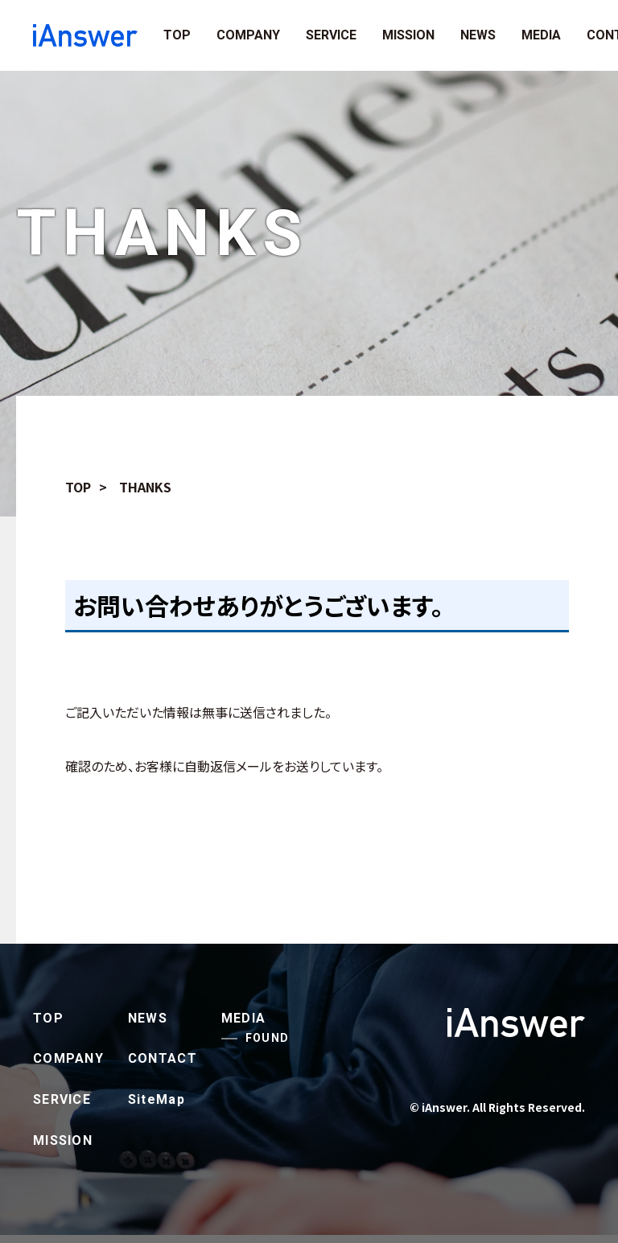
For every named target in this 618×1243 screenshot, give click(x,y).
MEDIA (541, 35)
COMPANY (248, 35)
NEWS (478, 35)
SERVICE (331, 35)
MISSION (408, 35)
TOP (177, 35)
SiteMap (156, 1099)
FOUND (267, 1037)
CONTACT (162, 1058)
